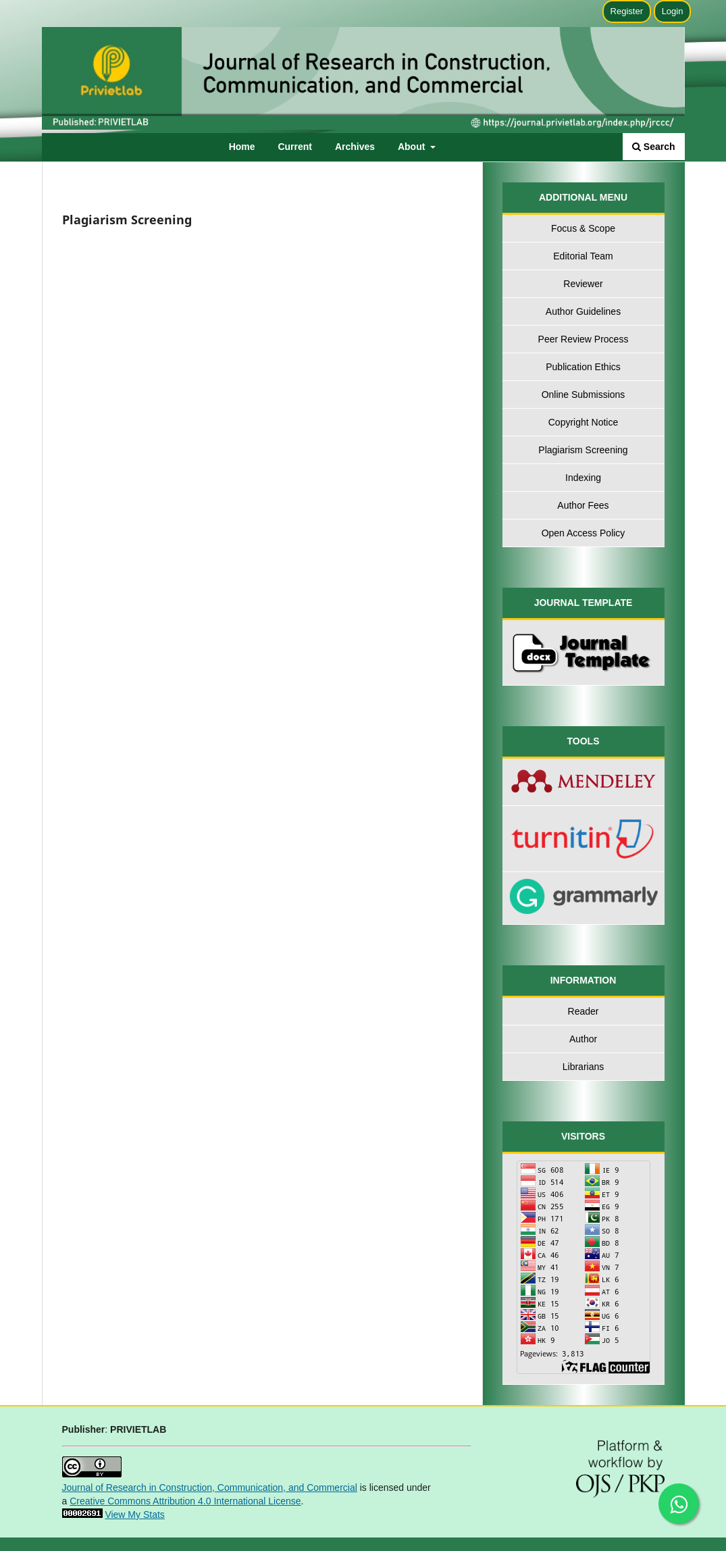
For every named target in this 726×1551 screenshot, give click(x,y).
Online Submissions (583, 394)
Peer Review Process (583, 339)
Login (672, 11)
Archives (355, 146)
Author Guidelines (583, 311)
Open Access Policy (583, 533)
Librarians (583, 1066)
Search (653, 146)
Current (295, 146)
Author (583, 1039)
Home (242, 146)
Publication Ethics (583, 366)
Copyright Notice (583, 422)
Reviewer (582, 283)
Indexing (583, 477)
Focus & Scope (583, 228)
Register (627, 11)
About (412, 146)
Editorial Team (583, 256)
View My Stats (134, 1514)
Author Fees (582, 505)
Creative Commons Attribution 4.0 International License (185, 1501)
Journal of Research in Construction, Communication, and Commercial (209, 1487)
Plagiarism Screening (582, 449)
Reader (583, 1011)
